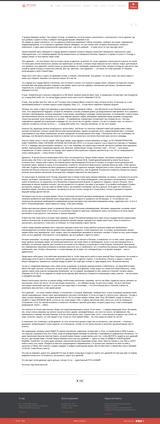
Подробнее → (23, 412)
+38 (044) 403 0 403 (125, 408)
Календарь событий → (69, 412)
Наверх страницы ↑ (80, 421)
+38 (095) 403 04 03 (130, 410)
